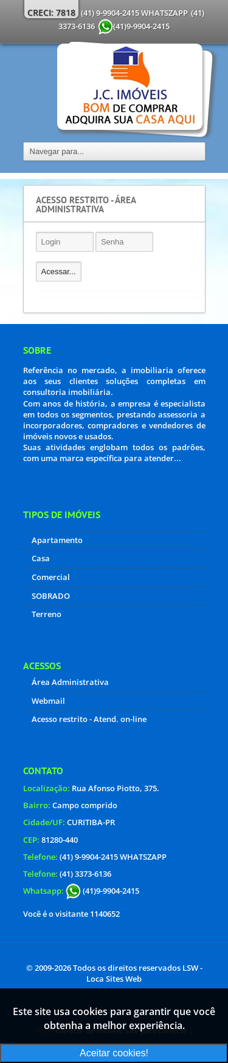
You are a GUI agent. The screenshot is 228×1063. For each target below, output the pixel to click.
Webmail (48, 700)
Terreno (46, 614)
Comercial (51, 577)
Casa (41, 558)
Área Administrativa (70, 682)
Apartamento (57, 540)
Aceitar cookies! (114, 1053)
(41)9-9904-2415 (102, 890)
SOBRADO (51, 595)
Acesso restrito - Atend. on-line (89, 719)
